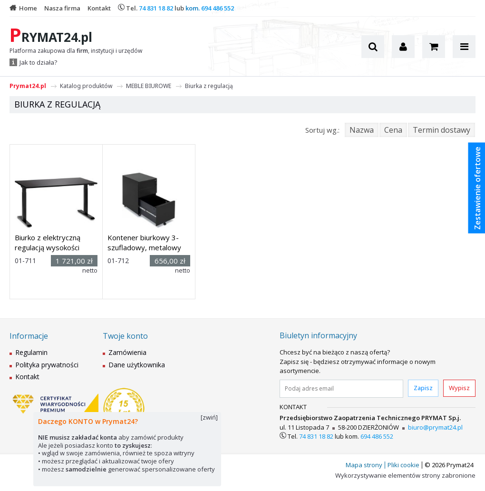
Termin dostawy (441, 130)
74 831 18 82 (156, 8)
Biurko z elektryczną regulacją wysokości (47, 242)
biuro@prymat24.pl (435, 427)
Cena (393, 130)
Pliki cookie (403, 465)
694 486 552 (217, 8)
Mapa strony (364, 465)
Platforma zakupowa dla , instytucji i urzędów (76, 51)
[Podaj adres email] (341, 389)
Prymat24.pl (28, 86)
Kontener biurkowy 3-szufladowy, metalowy (144, 242)
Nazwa (361, 130)
